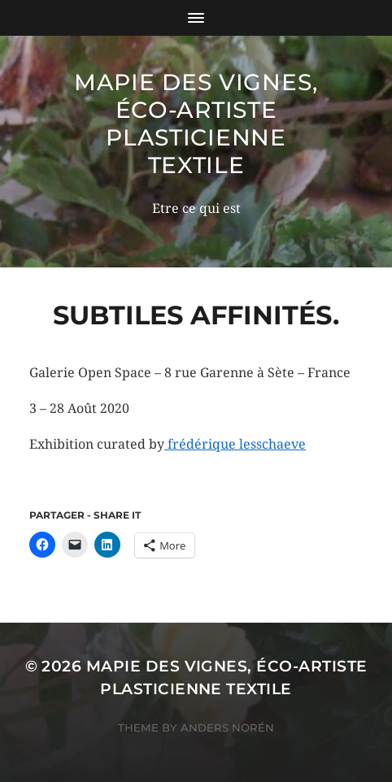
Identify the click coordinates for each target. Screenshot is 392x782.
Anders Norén (227, 727)
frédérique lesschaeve (235, 444)
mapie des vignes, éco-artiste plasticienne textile (196, 123)
